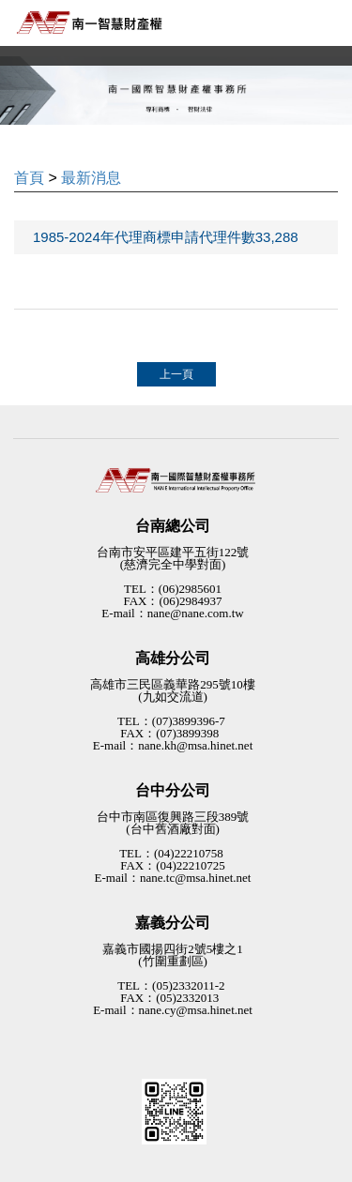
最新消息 (91, 178)
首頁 (29, 178)
